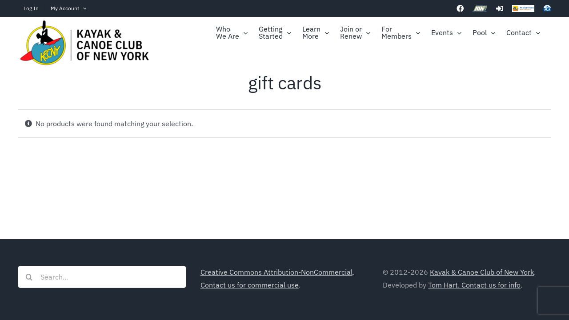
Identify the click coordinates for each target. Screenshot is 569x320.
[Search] (29, 277)
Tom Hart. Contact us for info (474, 284)
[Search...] (102, 277)
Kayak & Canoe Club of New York (482, 272)
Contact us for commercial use (249, 284)
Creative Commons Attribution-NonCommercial (276, 272)
